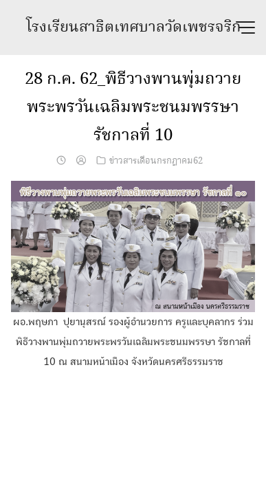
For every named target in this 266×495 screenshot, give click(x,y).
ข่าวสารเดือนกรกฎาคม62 (156, 161)
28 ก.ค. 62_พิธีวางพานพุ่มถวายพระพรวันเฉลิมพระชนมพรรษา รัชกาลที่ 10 (133, 107)
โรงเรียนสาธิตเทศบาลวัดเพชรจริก (133, 27)
